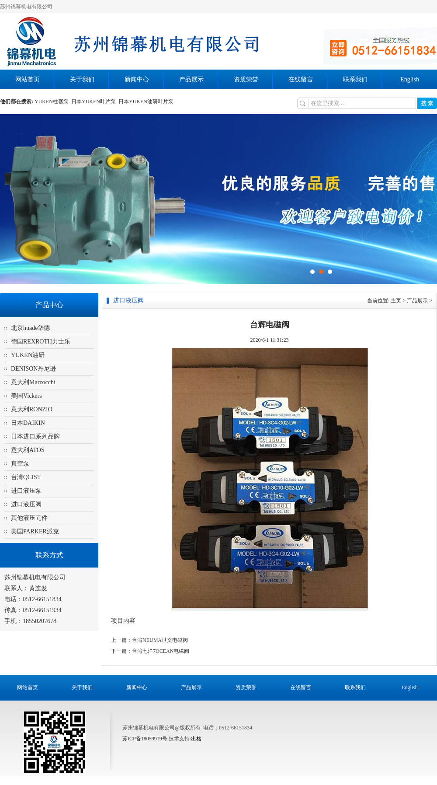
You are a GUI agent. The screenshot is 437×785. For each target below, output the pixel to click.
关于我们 (82, 79)
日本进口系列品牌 (35, 436)
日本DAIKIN (28, 423)
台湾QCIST (26, 477)
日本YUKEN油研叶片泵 (146, 101)
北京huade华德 (30, 328)
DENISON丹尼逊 (33, 368)
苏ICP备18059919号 (144, 739)
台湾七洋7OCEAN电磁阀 (160, 651)
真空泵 (20, 463)
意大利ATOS (28, 450)
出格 (196, 739)
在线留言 (300, 79)
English (409, 79)
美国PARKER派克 (35, 531)
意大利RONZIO (31, 409)
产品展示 (191, 79)
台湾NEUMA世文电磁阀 (160, 640)
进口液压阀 (26, 504)
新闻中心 (137, 79)
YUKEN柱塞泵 (53, 101)
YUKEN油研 (28, 355)
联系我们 (355, 79)
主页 (396, 301)
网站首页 (27, 79)
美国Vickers (26, 395)
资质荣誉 (246, 79)
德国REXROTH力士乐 (40, 341)
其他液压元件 (29, 518)
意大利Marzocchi (33, 382)
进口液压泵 (26, 490)
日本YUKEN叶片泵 (94, 101)
